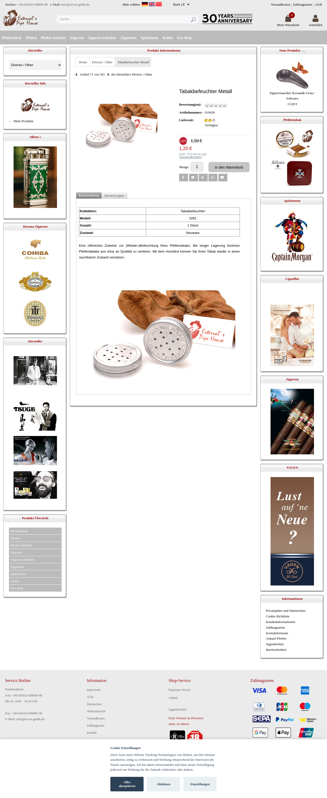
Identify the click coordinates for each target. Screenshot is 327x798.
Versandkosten (280, 4)
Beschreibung (89, 195)
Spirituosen (149, 38)
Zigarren (77, 38)
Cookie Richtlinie (277, 616)
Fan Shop (184, 38)
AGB (318, 4)
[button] (183, 177)
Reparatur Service (180, 690)
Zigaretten (128, 38)
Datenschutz (94, 704)
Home (83, 62)
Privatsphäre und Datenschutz (286, 611)
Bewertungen (114, 195)
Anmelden (315, 23)
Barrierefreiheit (276, 650)
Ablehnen (163, 784)
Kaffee (167, 38)
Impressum (93, 690)
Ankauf (173, 698)
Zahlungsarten (302, 4)
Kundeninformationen (280, 622)
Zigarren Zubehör (102, 38)
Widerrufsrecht (96, 711)
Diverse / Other (102, 62)
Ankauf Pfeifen (276, 638)
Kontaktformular (277, 633)
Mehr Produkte (23, 121)
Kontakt (92, 732)
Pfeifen (31, 38)
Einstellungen (200, 784)
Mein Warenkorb (288, 23)
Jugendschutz (275, 644)
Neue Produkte (289, 50)
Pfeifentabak (11, 38)
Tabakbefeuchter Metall (133, 62)
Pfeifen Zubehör (53, 38)
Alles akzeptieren (127, 784)
